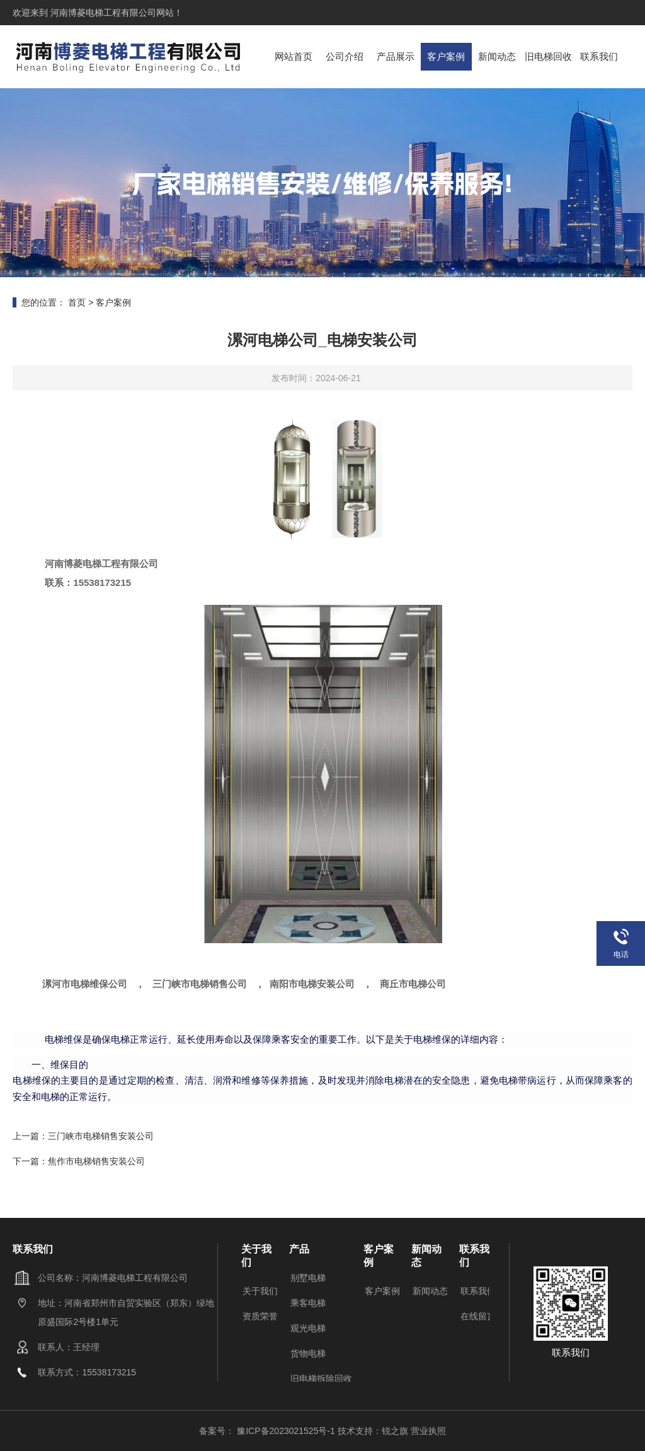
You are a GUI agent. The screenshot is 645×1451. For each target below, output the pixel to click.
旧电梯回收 (548, 56)
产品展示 (395, 56)
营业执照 (428, 1431)
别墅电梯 (308, 1278)
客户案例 (446, 56)
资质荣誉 (260, 1316)
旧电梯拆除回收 (321, 1379)
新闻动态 (497, 56)
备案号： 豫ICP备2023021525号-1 (268, 1431)
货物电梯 (308, 1353)
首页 (77, 302)
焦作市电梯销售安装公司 (96, 1161)
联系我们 (599, 56)
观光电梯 (308, 1328)
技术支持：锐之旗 (373, 1431)
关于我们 (260, 1291)
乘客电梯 (308, 1303)
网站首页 (293, 56)
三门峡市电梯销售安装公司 (101, 1136)
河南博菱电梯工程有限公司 (102, 13)
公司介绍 (344, 56)
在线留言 (478, 1316)
